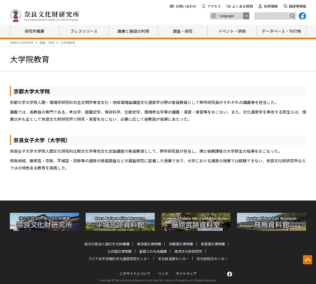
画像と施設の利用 (133, 31)
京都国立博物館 (181, 243)
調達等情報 (297, 6)
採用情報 (271, 6)
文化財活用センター (173, 258)
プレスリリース (84, 31)
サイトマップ (186, 273)
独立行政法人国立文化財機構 (106, 243)
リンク (163, 273)
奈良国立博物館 (213, 243)
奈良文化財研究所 (22, 42)
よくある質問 (242, 6)
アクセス (214, 6)
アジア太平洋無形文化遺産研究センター (119, 258)
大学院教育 (67, 42)
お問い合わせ (186, 6)
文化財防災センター (212, 258)
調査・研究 (183, 31)
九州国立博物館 (119, 251)
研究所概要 (34, 31)
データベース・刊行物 (281, 31)
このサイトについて (135, 273)
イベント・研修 (232, 31)
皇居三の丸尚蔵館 (153, 251)
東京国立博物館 (149, 243)
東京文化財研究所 (188, 251)
